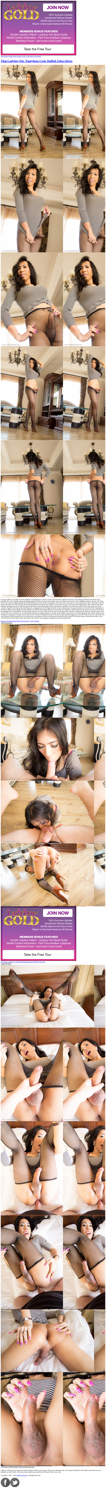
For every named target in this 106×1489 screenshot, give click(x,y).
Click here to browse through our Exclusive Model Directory (17, 1467)
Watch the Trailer (6, 964)
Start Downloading (6, 623)
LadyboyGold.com (21, 1475)
